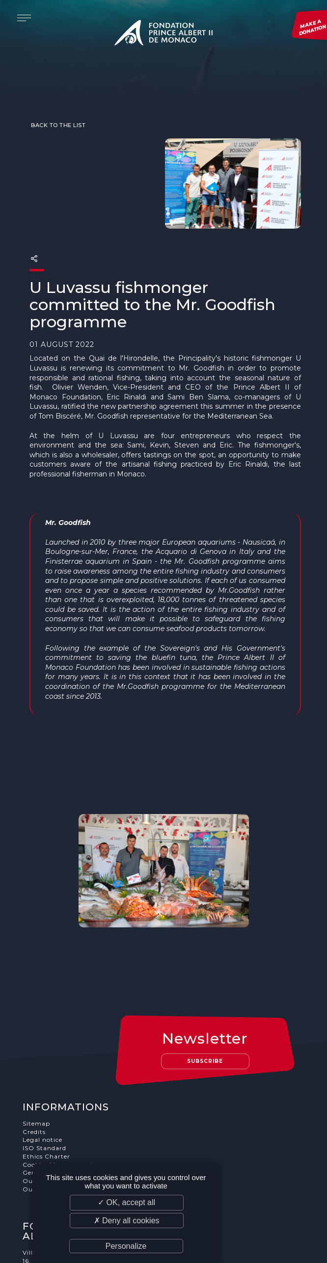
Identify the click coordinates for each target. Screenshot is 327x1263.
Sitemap (37, 1045)
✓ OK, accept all (126, 1202)
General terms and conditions (71, 1095)
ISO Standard (45, 1070)
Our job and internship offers (71, 1111)
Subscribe (206, 983)
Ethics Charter (47, 1078)
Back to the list (57, 106)
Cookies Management (58, 1086)
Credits (34, 1053)
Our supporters (48, 1103)
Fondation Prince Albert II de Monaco (163, 34)
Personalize (126, 1246)
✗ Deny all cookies (127, 1220)
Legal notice (43, 1062)
